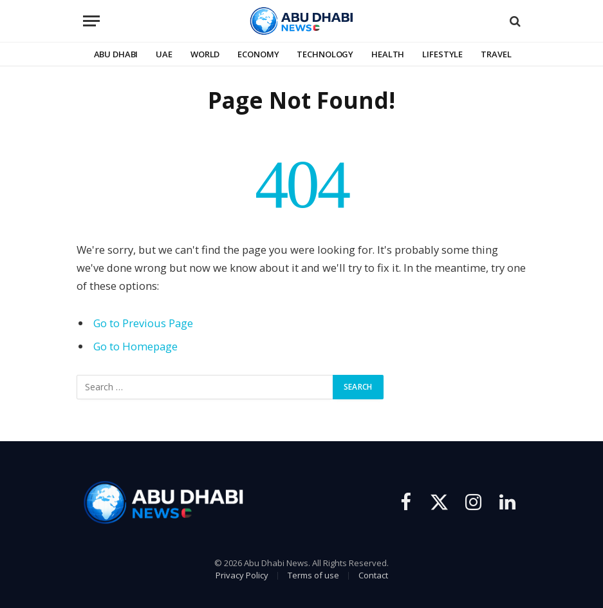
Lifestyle (442, 54)
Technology (325, 54)
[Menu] (91, 20)
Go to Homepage (135, 346)
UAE (164, 54)
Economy (258, 54)
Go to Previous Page (143, 323)
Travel (496, 54)
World (204, 54)
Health (387, 54)
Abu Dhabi (116, 54)
